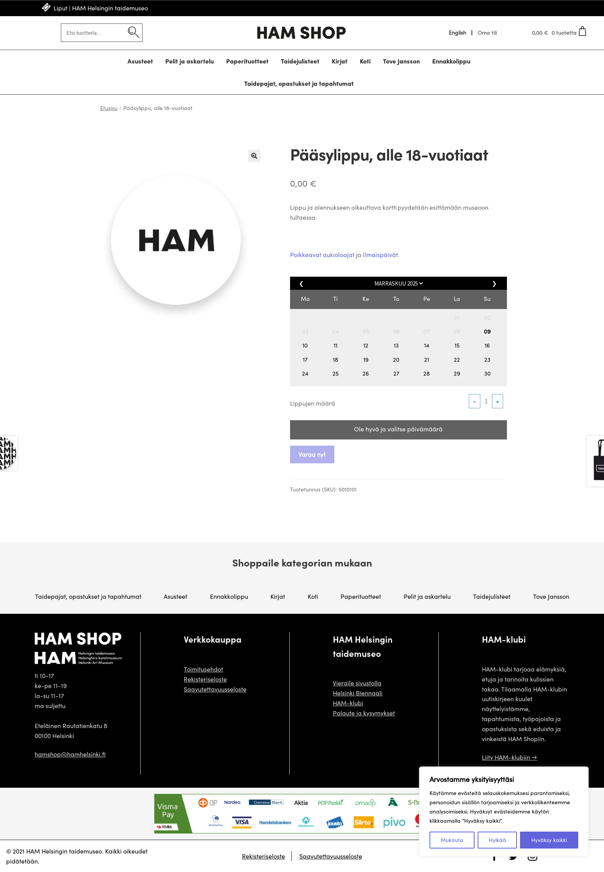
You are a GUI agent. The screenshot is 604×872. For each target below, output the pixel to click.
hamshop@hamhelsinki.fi (70, 754)
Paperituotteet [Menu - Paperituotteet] (247, 61)
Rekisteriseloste (205, 679)
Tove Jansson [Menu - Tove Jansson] (401, 61)
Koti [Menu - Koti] (365, 61)
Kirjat (277, 596)
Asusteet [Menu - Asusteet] (140, 61)
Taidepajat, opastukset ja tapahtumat (88, 596)
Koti (313, 596)
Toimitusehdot (203, 669)
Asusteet (175, 596)
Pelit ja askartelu (427, 596)
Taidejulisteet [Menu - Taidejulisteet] (300, 61)
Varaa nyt (312, 454)
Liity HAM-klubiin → (509, 757)
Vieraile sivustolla (357, 683)
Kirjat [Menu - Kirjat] (339, 61)
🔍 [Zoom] (254, 156)
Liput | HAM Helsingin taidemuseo (101, 8)
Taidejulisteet (491, 596)
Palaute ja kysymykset (364, 713)
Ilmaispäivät (380, 255)
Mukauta (452, 840)
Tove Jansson (551, 596)
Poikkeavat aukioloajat (322, 255)
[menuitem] (457, 32)
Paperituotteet (361, 596)
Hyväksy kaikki (549, 840)
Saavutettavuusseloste (215, 689)
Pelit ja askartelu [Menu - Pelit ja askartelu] (189, 61)
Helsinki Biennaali (358, 693)
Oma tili (487, 32)
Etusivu (108, 108)
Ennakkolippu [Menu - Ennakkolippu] (451, 61)
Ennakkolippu (229, 596)
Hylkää (497, 840)
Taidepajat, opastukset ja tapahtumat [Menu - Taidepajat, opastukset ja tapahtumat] (299, 83)
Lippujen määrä (312, 403)
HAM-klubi (348, 703)
